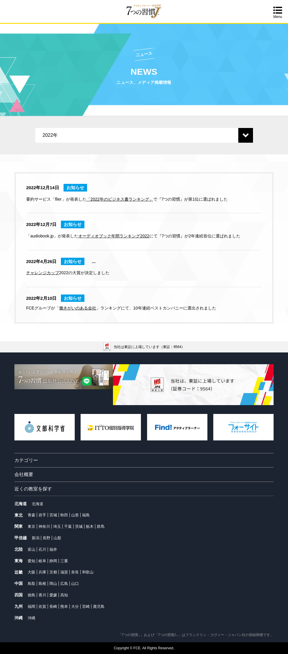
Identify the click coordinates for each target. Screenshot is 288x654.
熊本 (64, 606)
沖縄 (31, 618)
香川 (42, 595)
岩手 (42, 515)
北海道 (37, 504)
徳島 (31, 595)
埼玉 (57, 526)
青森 (31, 515)
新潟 (35, 538)
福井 (53, 549)
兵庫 (42, 572)
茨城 (79, 526)
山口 (75, 583)
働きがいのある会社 (77, 308)
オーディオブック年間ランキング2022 (113, 236)
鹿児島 (98, 606)
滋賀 (64, 572)
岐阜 (42, 561)
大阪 (31, 572)
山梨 (57, 538)
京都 (53, 572)
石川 (42, 549)
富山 (31, 549)
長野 (46, 538)
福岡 (31, 606)
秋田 (64, 515)
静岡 (53, 561)
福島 (86, 515)
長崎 (53, 606)
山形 (75, 515)
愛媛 (53, 595)
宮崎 (86, 606)
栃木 (90, 526)
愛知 (31, 561)
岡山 (53, 583)
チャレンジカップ (42, 272)
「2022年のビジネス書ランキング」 (119, 199)
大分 (75, 606)
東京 (31, 526)
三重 (64, 561)
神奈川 (44, 526)
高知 (64, 595)
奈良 (75, 572)
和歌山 (88, 572)
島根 (42, 583)
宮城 (53, 515)
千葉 (68, 526)
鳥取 (31, 583)
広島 (64, 583)
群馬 (100, 526)
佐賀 (42, 606)
